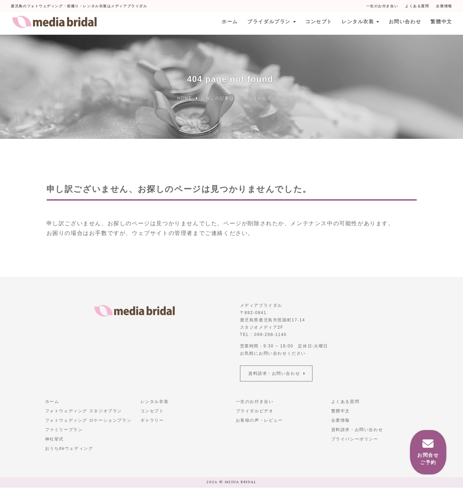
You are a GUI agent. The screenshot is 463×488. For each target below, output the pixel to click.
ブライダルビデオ (255, 411)
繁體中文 (441, 23)
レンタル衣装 (357, 23)
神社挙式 (54, 439)
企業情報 (444, 6)
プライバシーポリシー (354, 439)
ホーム (228, 23)
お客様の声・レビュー (259, 420)
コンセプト (317, 23)
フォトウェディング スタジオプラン (83, 411)
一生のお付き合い (382, 6)
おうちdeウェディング (69, 448)
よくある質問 (417, 6)
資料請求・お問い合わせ (275, 373)
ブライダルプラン (267, 23)
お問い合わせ (404, 23)
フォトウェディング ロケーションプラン (88, 420)
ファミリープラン (64, 430)
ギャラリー (152, 420)
